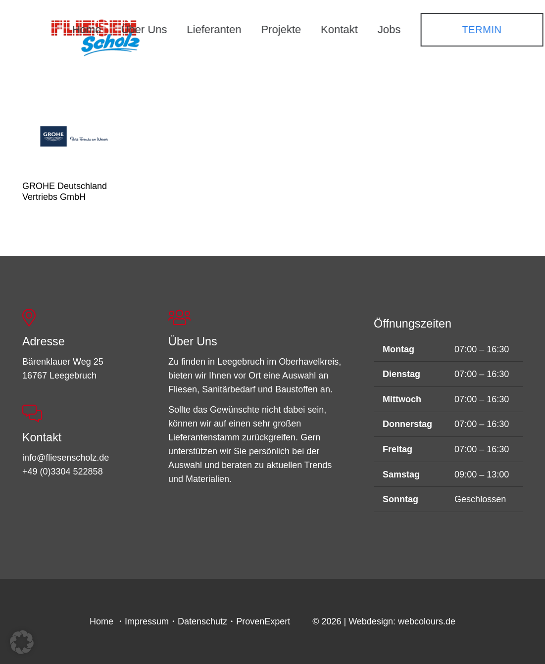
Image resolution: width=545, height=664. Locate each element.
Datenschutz (202, 621)
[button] (22, 642)
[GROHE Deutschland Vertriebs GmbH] (74, 136)
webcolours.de (426, 621)
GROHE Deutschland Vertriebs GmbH (64, 191)
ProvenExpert (263, 621)
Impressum (147, 621)
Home (101, 621)
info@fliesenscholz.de (65, 458)
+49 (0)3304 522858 (62, 471)
